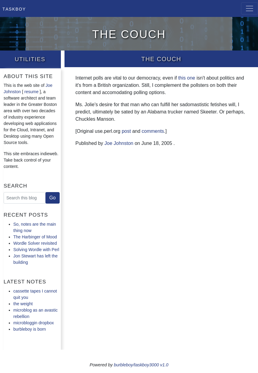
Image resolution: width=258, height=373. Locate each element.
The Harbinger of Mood (35, 236)
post (126, 131)
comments (153, 131)
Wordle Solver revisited (35, 243)
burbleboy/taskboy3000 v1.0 (141, 364)
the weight (23, 303)
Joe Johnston (118, 143)
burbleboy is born (29, 329)
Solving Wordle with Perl (36, 249)
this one (186, 77)
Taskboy (14, 8)
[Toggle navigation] (249, 8)
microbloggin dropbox (33, 322)
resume (32, 91)
